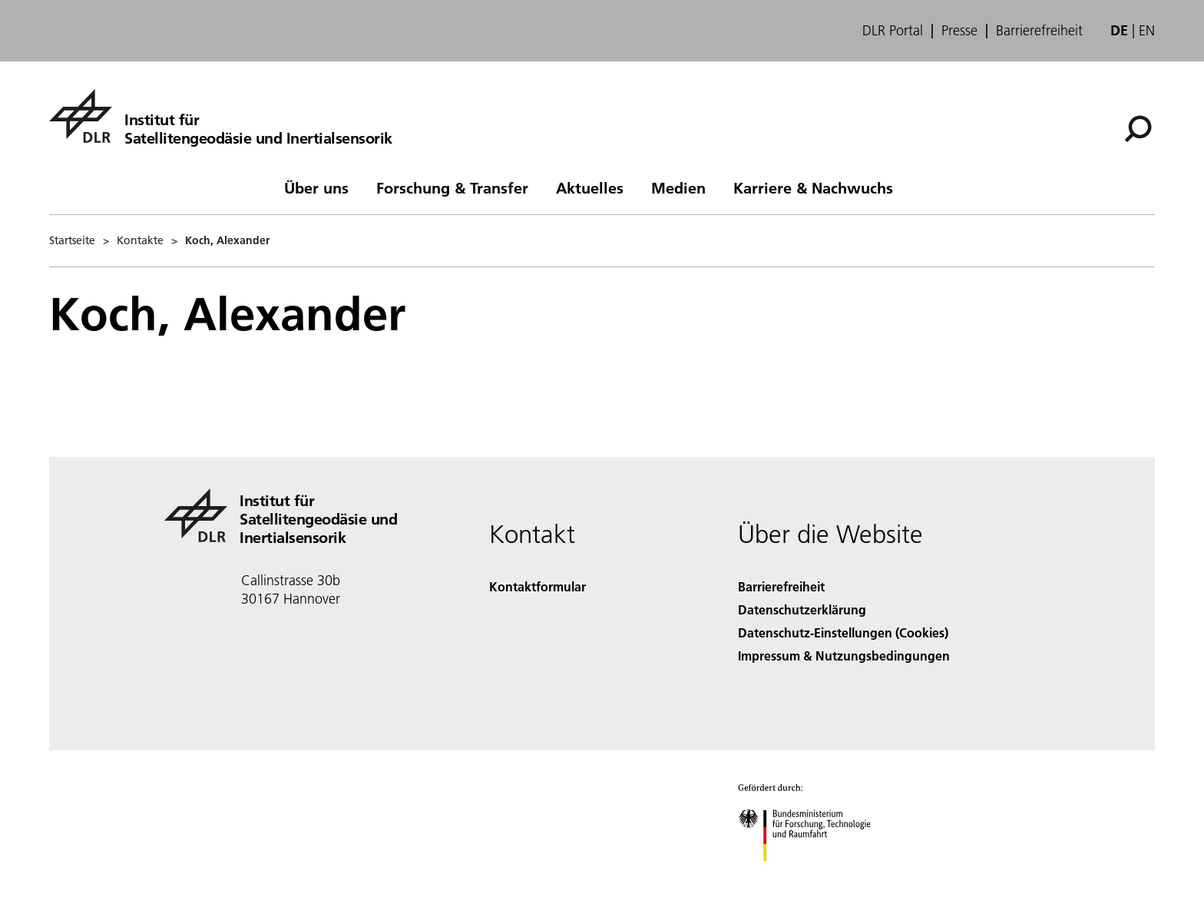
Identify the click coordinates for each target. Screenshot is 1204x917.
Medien (678, 187)
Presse (959, 30)
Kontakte (140, 240)
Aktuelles (590, 187)
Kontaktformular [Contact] (537, 586)
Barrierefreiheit (1039, 30)
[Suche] (1138, 129)
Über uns (316, 187)
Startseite (72, 240)
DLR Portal (892, 30)
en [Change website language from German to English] (1147, 30)
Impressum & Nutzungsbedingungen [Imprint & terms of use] (844, 655)
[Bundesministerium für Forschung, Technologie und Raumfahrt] (812, 874)
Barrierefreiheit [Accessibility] (781, 586)
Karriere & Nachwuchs (813, 187)
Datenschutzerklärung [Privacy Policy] (802, 609)
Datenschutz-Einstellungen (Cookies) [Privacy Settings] (843, 632)
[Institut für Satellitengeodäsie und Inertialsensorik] (220, 116)
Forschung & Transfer (452, 187)
